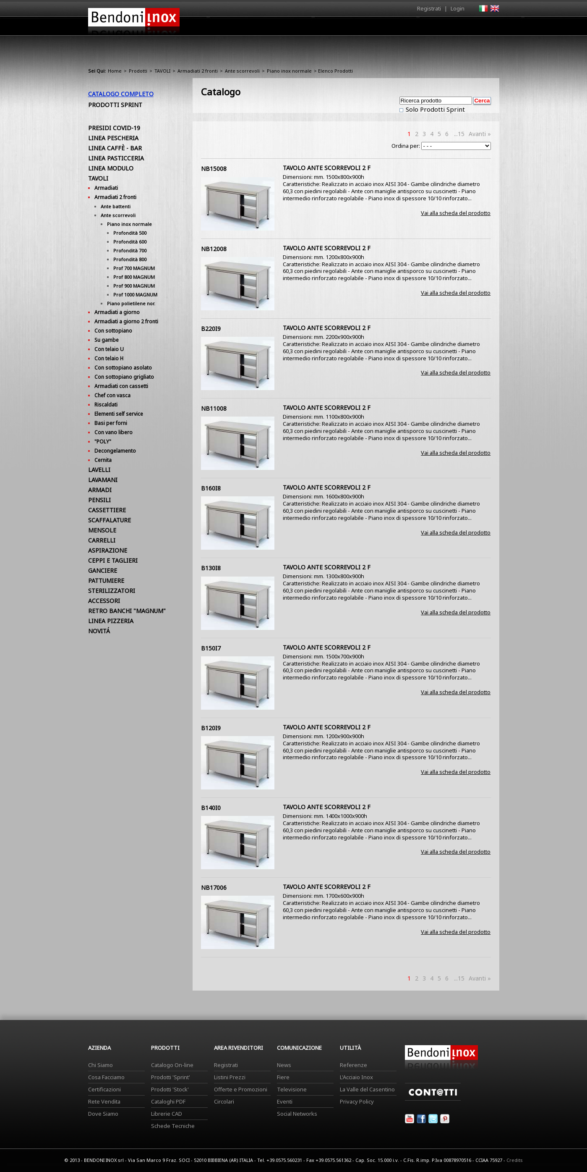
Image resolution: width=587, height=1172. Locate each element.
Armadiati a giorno (117, 312)
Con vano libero (113, 432)
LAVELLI (99, 470)
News (284, 1065)
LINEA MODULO (110, 168)
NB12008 (214, 249)
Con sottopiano (113, 330)
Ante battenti (115, 206)
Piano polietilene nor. (131, 303)
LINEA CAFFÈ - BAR (115, 148)
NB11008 (214, 408)
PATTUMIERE (106, 581)
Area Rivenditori (359, 28)
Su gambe (106, 339)
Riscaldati (105, 404)
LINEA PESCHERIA (113, 138)
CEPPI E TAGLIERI (113, 560)
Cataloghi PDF (168, 1101)
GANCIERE (102, 570)
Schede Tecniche (173, 1126)
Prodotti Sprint (115, 105)
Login (457, 8)
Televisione (292, 1089)
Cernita (103, 460)
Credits (514, 1160)
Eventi (284, 1101)
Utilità (456, 28)
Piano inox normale (289, 71)
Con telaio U (109, 349)
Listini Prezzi (229, 1077)
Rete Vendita (104, 1101)
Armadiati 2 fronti (197, 71)
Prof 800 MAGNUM (134, 277)
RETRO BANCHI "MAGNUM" (127, 611)
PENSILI (99, 500)
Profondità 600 (129, 242)
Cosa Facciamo (106, 1077)
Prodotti (313, 28)
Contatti (487, 26)
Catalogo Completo (121, 94)
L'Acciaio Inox (356, 1077)
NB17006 (214, 887)
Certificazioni (104, 1089)
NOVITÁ (99, 631)
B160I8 (211, 488)
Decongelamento (115, 450)
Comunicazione (414, 28)
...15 (459, 134)
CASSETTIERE (107, 510)
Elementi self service (118, 413)
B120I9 (211, 728)
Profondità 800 (129, 259)
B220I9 (211, 329)
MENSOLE (102, 530)
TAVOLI (162, 71)
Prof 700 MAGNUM (134, 268)
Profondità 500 (129, 233)
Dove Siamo (103, 1113)
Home (246, 26)
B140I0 (211, 808)
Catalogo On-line (172, 1065)
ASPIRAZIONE (107, 550)
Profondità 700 (129, 250)
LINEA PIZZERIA (110, 621)
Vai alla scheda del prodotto (455, 213)
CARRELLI (101, 540)
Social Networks (297, 1113)
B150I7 (211, 648)
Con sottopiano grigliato (124, 376)
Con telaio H (108, 358)
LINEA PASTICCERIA (116, 158)
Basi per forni (110, 423)
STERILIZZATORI (111, 591)
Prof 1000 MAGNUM (135, 294)
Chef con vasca (112, 395)
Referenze (353, 1065)
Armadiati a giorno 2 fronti (126, 321)
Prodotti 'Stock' (170, 1089)
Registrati (429, 8)
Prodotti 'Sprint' (170, 1077)
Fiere (283, 1077)
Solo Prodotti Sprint (434, 109)
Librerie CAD (166, 1113)
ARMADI (100, 490)
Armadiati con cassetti (121, 386)
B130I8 (211, 568)
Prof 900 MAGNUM (134, 286)
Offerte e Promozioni (240, 1089)
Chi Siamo (100, 1065)
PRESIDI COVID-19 (114, 128)
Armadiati (106, 187)
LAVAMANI (102, 480)
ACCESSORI (104, 601)
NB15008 (214, 169)
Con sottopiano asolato (123, 367)
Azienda (278, 28)
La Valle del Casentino (367, 1089)
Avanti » (480, 134)
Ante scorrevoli (242, 71)
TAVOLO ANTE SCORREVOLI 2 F (326, 168)
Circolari (224, 1101)
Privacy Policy (357, 1101)
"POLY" (102, 441)
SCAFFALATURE (109, 520)
